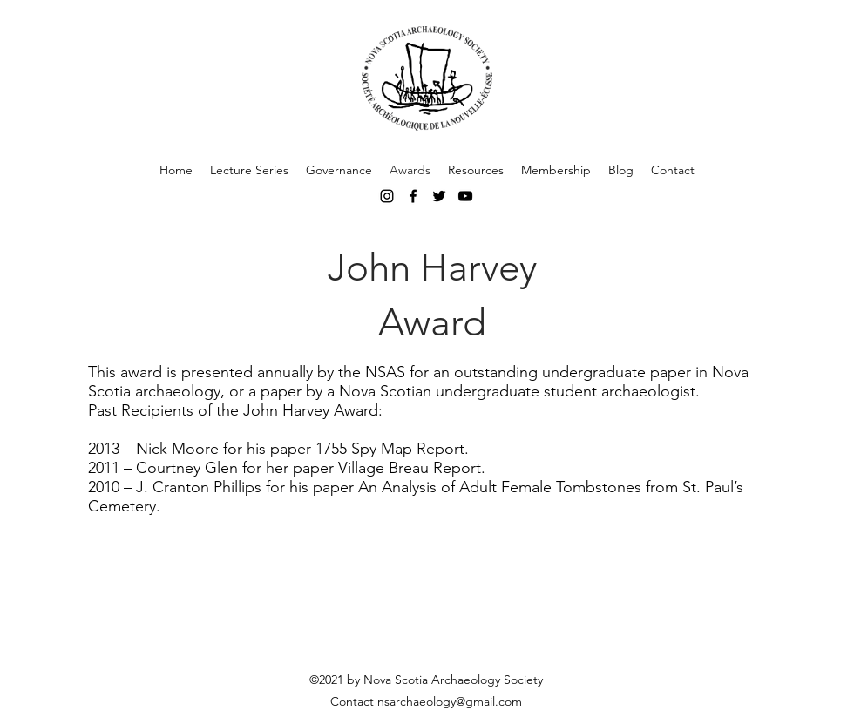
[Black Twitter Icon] (439, 196)
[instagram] (387, 196)
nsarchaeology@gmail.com (449, 701)
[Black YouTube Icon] (465, 196)
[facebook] (413, 196)
